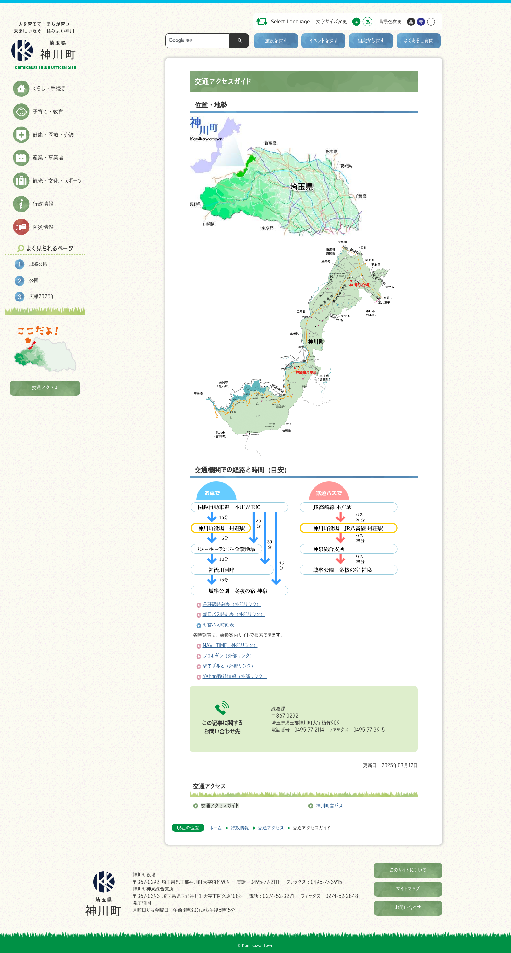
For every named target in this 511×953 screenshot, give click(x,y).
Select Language (290, 21)
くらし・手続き (49, 88)
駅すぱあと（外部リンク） (229, 665)
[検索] (199, 41)
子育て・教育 (48, 111)
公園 (33, 280)
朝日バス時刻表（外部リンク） (234, 614)
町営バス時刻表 (218, 624)
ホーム (215, 827)
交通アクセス (45, 387)
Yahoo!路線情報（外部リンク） (235, 676)
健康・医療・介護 (53, 134)
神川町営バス (329, 805)
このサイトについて (408, 869)
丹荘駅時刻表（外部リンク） (232, 604)
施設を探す (276, 40)
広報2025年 (42, 296)
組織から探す (371, 40)
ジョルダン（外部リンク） (228, 655)
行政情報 (43, 203)
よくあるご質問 (418, 40)
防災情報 (43, 226)
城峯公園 (38, 263)
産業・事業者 (48, 157)
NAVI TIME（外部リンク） (230, 645)
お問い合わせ (408, 907)
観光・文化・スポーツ (57, 180)
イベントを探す (323, 40)
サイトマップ (408, 888)
